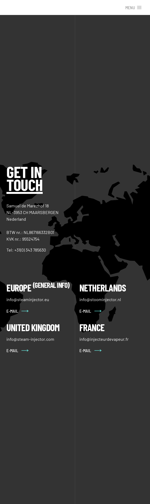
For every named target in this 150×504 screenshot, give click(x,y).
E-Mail (12, 350)
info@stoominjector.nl (100, 299)
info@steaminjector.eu (27, 299)
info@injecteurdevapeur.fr (104, 339)
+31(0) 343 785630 (30, 249)
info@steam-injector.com (30, 339)
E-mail (12, 311)
